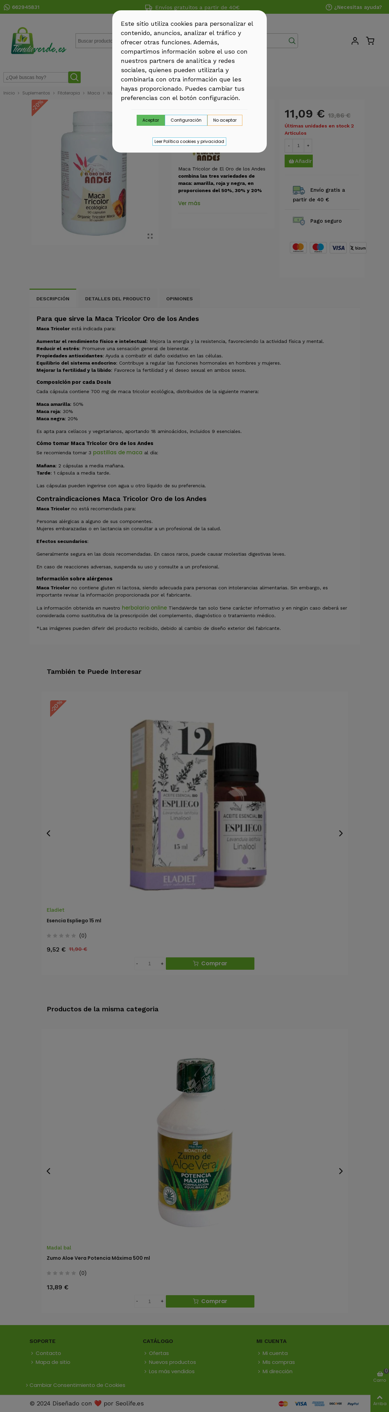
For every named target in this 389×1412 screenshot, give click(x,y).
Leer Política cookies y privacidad (189, 141)
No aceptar (225, 120)
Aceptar (150, 120)
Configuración (186, 120)
